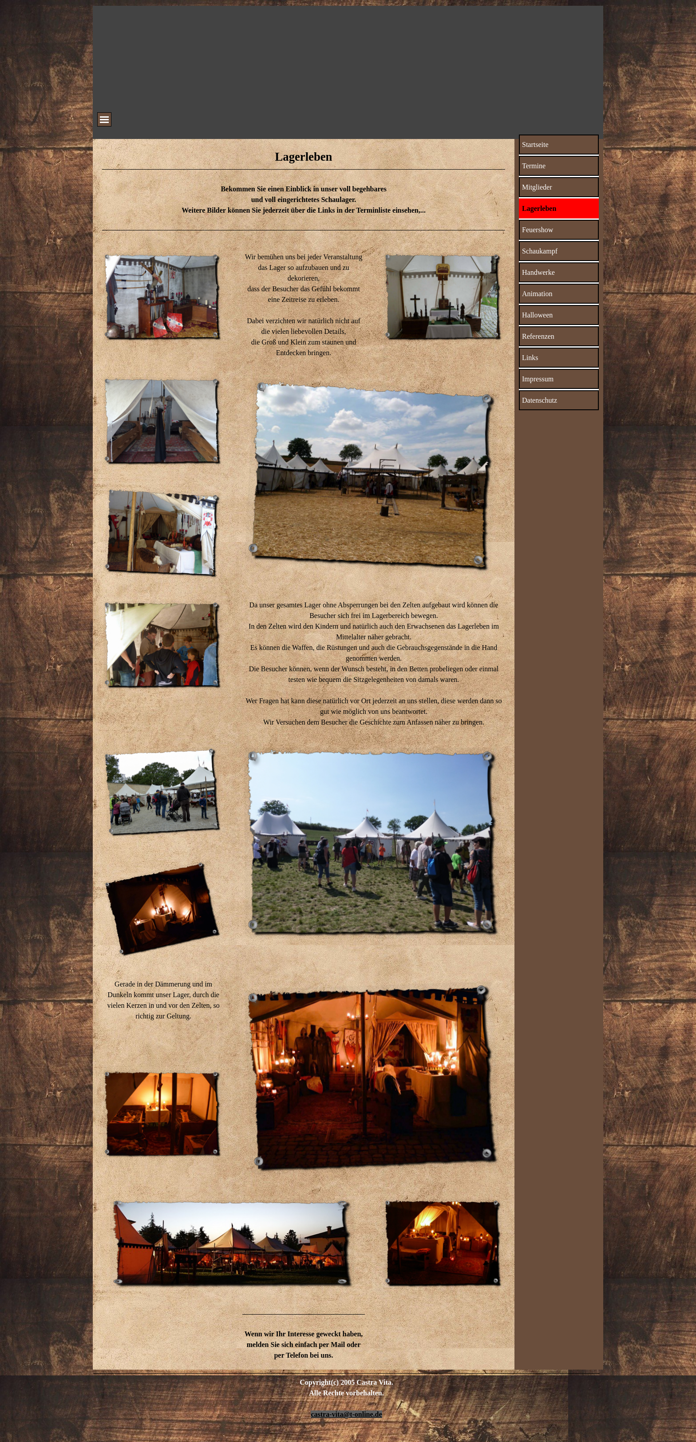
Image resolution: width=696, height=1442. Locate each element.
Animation (537, 293)
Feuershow (537, 230)
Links (530, 357)
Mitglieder (537, 187)
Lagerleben (539, 208)
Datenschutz (539, 400)
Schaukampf (540, 251)
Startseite (535, 144)
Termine (534, 166)
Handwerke (538, 272)
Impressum (538, 379)
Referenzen (538, 336)
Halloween (537, 315)
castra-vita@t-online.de (346, 1414)
